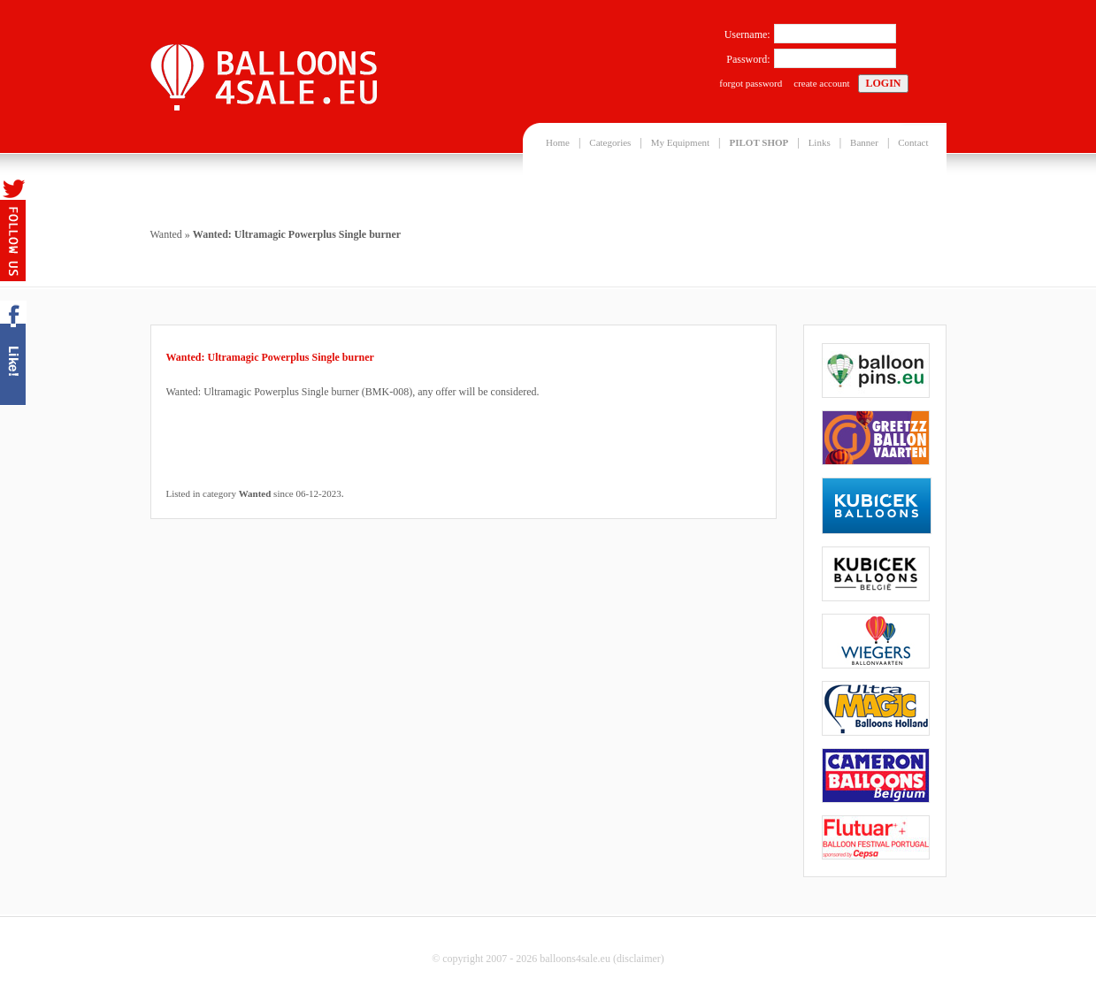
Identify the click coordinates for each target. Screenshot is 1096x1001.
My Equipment (680, 142)
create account (821, 83)
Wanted (166, 234)
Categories (610, 142)
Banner (864, 142)
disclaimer (639, 958)
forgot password (750, 83)
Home (558, 142)
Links (820, 142)
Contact (913, 142)
